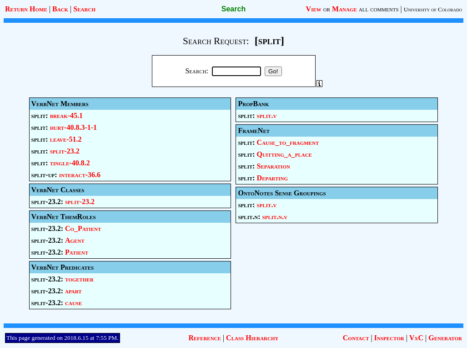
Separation (273, 166)
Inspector (389, 338)
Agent (75, 240)
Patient (76, 252)
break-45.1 (66, 115)
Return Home (26, 9)
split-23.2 (65, 151)
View (313, 9)
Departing (272, 178)
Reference (204, 338)
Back (60, 9)
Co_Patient (83, 228)
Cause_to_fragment (288, 142)
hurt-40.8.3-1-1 (73, 127)
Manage (344, 9)
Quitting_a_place (284, 154)
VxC (416, 338)
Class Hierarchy (252, 338)
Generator (445, 338)
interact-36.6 (79, 175)
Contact (356, 338)
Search (84, 9)
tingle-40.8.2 (70, 163)
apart (73, 291)
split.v (267, 115)
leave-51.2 (66, 139)
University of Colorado (433, 9)
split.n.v (275, 216)
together (79, 279)
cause (73, 303)
